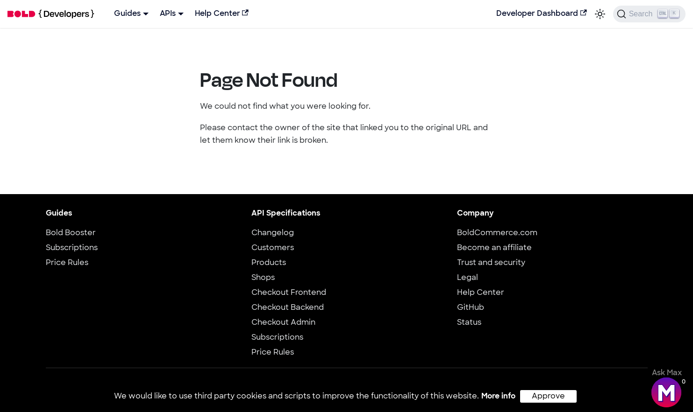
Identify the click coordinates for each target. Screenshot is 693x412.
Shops (263, 278)
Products (268, 263)
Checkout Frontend (288, 293)
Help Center (222, 13)
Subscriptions (72, 248)
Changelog (272, 233)
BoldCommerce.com (497, 233)
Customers (272, 248)
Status (469, 323)
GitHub (470, 308)
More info (498, 396)
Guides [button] (127, 14)
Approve (548, 396)
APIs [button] (168, 14)
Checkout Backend (287, 308)
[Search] (649, 14)
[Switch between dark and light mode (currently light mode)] (600, 14)
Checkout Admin (283, 323)
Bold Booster (71, 233)
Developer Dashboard (541, 13)
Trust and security (491, 263)
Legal (467, 278)
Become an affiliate (494, 248)
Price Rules (67, 263)
